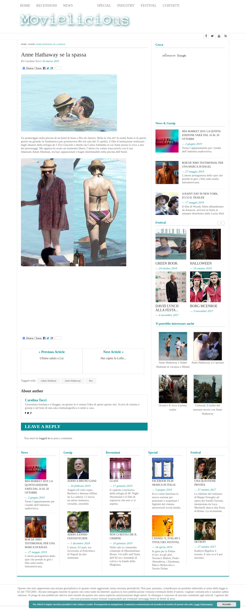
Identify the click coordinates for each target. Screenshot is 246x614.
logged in (44, 438)
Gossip (85, 5)
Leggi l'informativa (203, 604)
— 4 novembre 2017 (167, 314)
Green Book (166, 263)
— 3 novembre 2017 (201, 310)
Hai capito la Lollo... (113, 358)
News (68, 5)
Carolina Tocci (36, 400)
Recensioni (46, 5)
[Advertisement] (198, 21)
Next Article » (113, 352)
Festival (149, 5)
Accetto (226, 604)
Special (104, 5)
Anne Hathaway (73, 380)
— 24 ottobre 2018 (166, 268)
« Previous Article (52, 352)
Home (25, 5)
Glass (114, 481)
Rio (91, 380)
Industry (126, 5)
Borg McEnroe (204, 306)
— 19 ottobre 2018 (201, 268)
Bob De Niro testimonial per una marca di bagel (40, 543)
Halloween (201, 263)
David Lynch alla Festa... (167, 308)
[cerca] (186, 55)
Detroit (200, 541)
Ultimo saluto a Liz (52, 358)
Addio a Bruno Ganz (81, 481)
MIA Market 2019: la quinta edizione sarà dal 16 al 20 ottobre (201, 135)
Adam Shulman (48, 380)
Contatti (171, 5)
